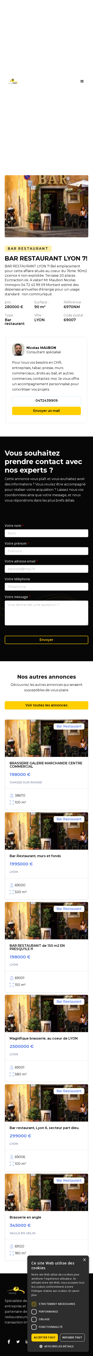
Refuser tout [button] (72, 1337)
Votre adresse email (21, 561)
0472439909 (47, 401)
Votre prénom (17, 543)
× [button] (84, 1260)
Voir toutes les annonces (46, 705)
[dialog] (58, 1304)
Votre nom (14, 525)
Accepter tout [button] (44, 1337)
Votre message (18, 596)
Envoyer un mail (46, 411)
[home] (11, 81)
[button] (82, 81)
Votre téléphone (17, 579)
